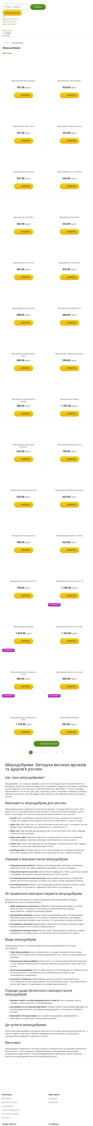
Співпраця (52, 1098)
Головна (6, 43)
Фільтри (7, 53)
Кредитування (12, 12)
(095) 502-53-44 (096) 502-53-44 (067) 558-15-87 (11, 21)
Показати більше (48, 743)
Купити (25, 95)
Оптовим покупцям (10, 1114)
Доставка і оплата (10, 1102)
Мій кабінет (7, 1098)
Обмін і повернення (10, 1110)
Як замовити (7, 1106)
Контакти (6, 1117)
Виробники (53, 1102)
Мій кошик (7, 30)
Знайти (38, 7)
